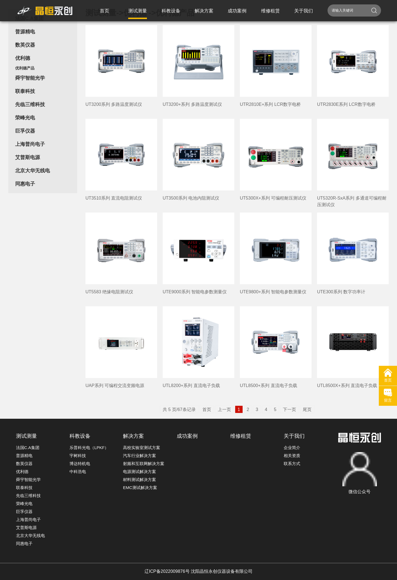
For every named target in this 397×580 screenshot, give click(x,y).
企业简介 (292, 447)
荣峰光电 (25, 117)
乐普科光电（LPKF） (89, 447)
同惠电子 (25, 184)
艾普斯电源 (27, 157)
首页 (206, 409)
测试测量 (26, 436)
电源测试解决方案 (139, 471)
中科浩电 (77, 471)
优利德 (22, 58)
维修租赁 (240, 436)
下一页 (289, 409)
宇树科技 (77, 455)
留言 (388, 395)
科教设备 (79, 436)
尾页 (307, 409)
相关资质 (292, 455)
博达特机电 (79, 463)
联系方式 (292, 463)
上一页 (224, 409)
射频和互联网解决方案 (143, 463)
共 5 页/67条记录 (179, 409)
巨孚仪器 (25, 131)
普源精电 (25, 31)
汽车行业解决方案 (139, 455)
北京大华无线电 (32, 170)
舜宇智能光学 (30, 78)
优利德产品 (24, 68)
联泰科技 (25, 91)
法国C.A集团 (27, 447)
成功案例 (187, 436)
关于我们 (294, 436)
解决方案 (133, 436)
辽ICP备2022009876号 (167, 571)
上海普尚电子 (30, 144)
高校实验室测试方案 (141, 447)
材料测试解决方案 (139, 479)
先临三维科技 (30, 104)
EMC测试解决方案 (140, 487)
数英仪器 (25, 45)
